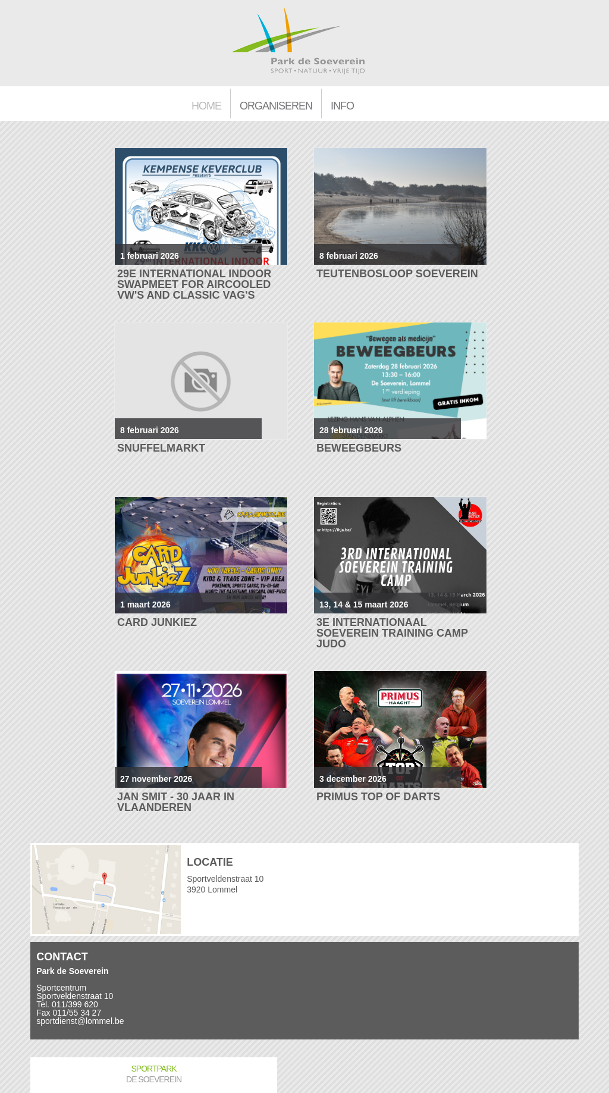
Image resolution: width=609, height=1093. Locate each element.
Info (342, 106)
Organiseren (276, 106)
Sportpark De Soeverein (153, 1074)
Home (206, 106)
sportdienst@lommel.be (80, 1021)
